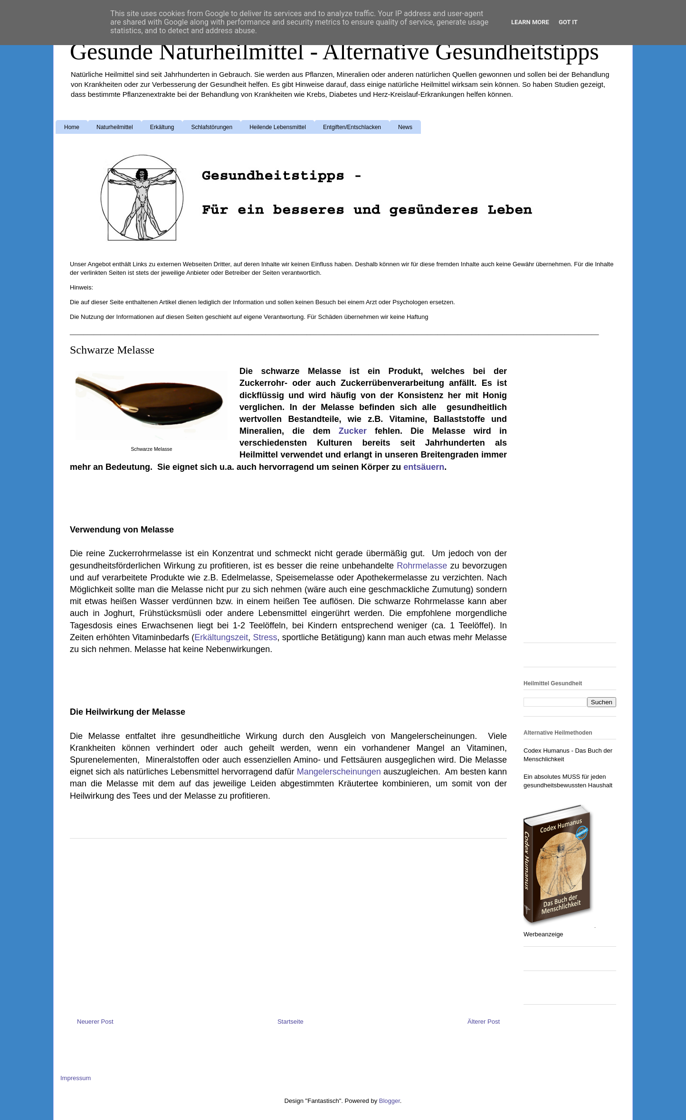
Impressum (75, 1078)
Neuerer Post (95, 1021)
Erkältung (162, 127)
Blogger (389, 1100)
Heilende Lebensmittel (277, 127)
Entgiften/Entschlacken (352, 127)
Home (71, 127)
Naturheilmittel (114, 127)
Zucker (357, 431)
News (405, 127)
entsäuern (423, 467)
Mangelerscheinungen (340, 771)
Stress (265, 637)
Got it (568, 22)
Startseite (290, 1021)
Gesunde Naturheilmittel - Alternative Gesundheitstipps (334, 51)
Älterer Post (483, 1021)
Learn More (530, 22)
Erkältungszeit (221, 637)
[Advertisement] (146, 497)
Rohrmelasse (423, 565)
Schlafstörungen (211, 127)
